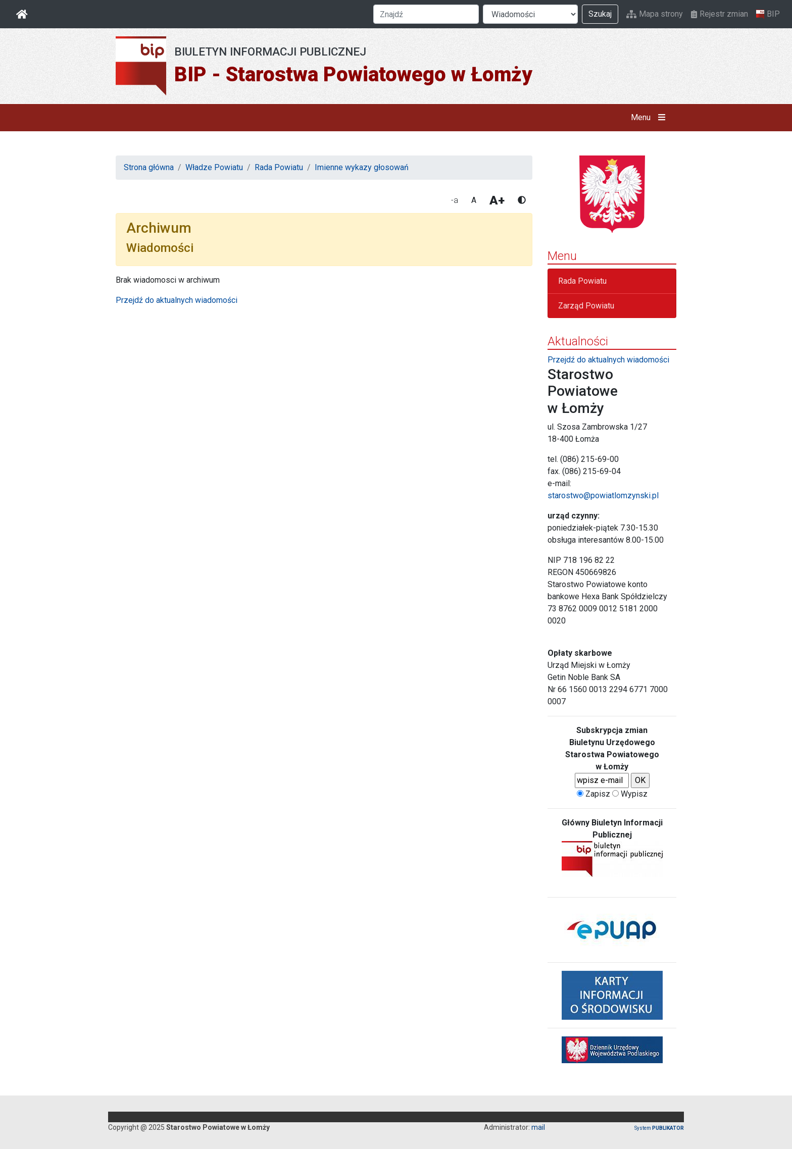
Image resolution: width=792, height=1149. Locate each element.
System (659, 1128)
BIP (768, 14)
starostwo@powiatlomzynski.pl (603, 495)
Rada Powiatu (279, 167)
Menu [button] (650, 118)
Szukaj (600, 14)
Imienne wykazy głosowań (362, 167)
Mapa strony (654, 14)
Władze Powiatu (214, 167)
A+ (497, 200)
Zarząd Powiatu (586, 305)
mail (538, 1127)
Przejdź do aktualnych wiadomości (176, 300)
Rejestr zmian (719, 14)
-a (454, 200)
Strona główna (149, 167)
